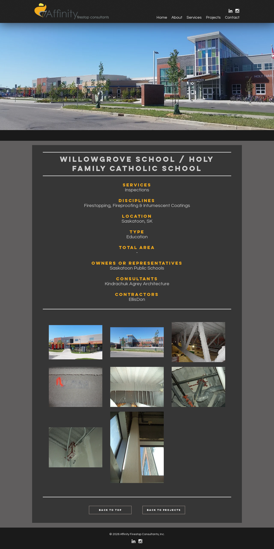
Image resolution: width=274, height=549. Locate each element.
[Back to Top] (110, 510)
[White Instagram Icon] (237, 11)
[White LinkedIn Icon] (230, 11)
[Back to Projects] (163, 510)
